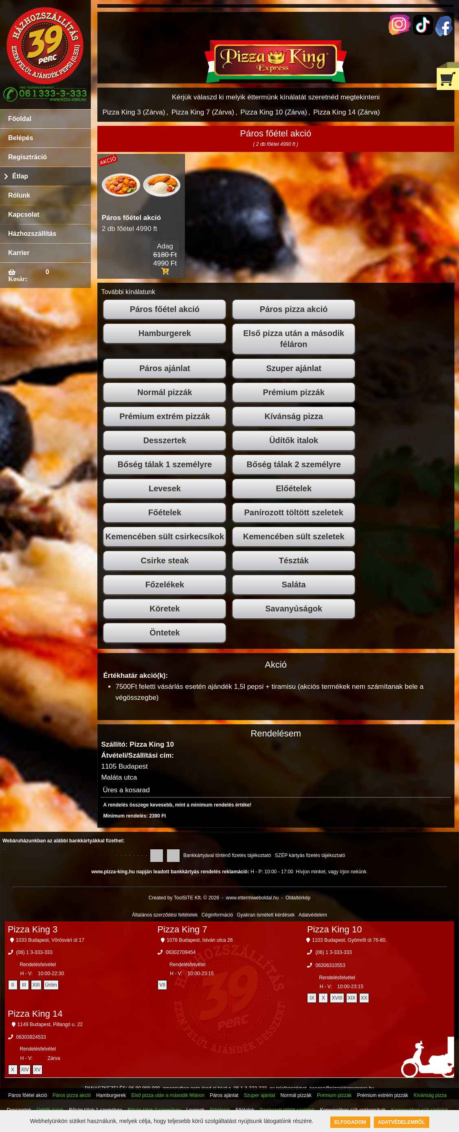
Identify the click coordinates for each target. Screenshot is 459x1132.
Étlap (20, 176)
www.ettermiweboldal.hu (252, 898)
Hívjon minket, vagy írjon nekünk (331, 872)
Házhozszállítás (32, 233)
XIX (352, 998)
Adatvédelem (313, 915)
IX (312, 998)
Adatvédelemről (401, 1122)
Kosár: (17, 278)
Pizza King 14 (35, 1014)
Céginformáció (217, 915)
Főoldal (19, 118)
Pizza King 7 (182, 929)
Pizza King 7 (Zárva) (202, 112)
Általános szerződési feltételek (165, 915)
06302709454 (180, 952)
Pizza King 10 (334, 929)
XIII (36, 985)
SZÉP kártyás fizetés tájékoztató (310, 855)
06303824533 (31, 1037)
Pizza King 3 (32, 929)
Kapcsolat (23, 214)
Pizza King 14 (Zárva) (346, 112)
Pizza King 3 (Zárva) (133, 112)
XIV (25, 1070)
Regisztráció (27, 157)
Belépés (20, 137)
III (24, 985)
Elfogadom (350, 1122)
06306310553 (330, 965)
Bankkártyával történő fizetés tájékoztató (227, 855)
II (12, 985)
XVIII (337, 998)
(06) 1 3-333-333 (34, 952)
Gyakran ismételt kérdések (266, 915)
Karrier (18, 252)
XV (37, 1070)
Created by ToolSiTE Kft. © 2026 (184, 898)
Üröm (51, 985)
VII (162, 985)
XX (364, 998)
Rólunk (19, 195)
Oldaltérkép (298, 898)
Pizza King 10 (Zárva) (273, 112)
